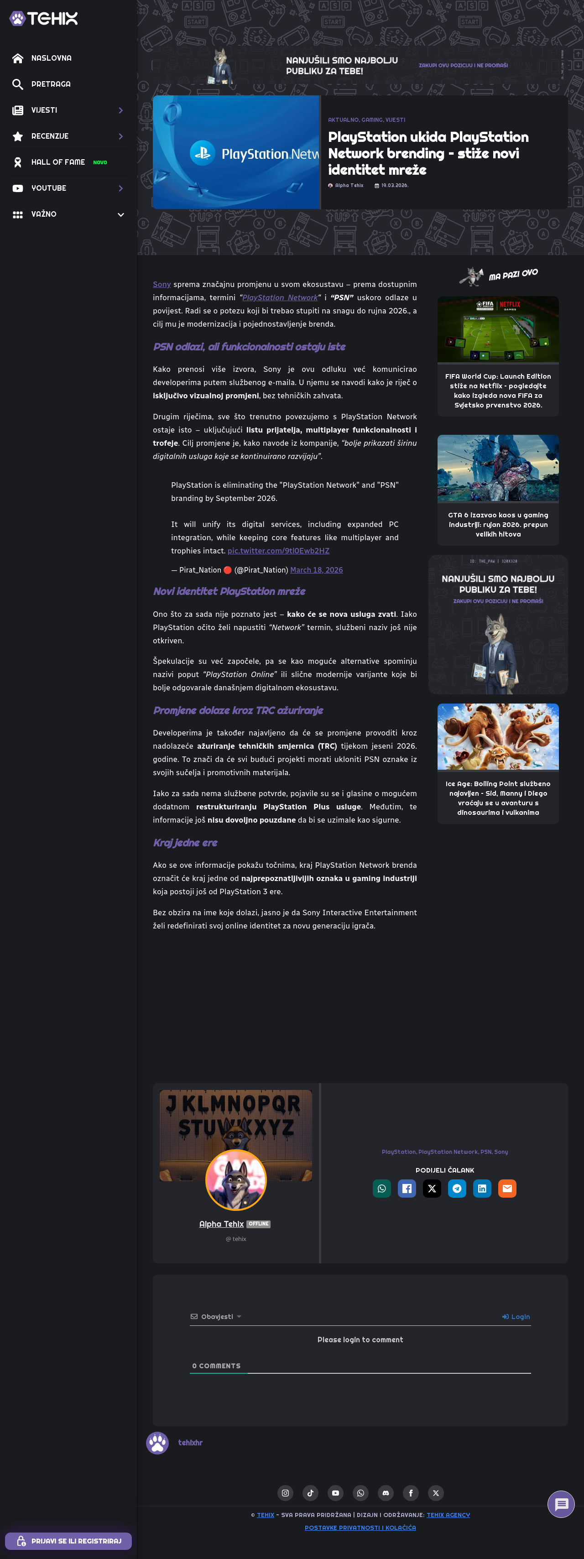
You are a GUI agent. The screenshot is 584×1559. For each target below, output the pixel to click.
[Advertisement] (285, 1008)
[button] (68, 110)
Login (516, 1317)
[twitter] (436, 1493)
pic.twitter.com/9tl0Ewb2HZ (279, 550)
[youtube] (336, 1493)
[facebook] (411, 1493)
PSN (485, 1152)
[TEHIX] (43, 18)
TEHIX (265, 1515)
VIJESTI (395, 120)
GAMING (372, 120)
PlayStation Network (280, 297)
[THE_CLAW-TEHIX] (360, 64)
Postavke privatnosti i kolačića (360, 1528)
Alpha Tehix (236, 1224)
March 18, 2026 (316, 570)
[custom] (310, 1493)
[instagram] (285, 1493)
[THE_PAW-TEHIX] (498, 624)
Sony (162, 284)
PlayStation (399, 1152)
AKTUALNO (343, 120)
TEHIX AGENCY (448, 1515)
